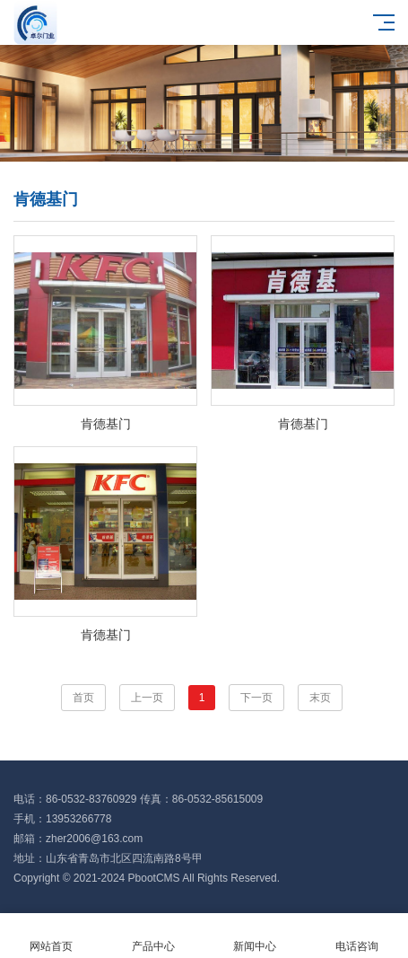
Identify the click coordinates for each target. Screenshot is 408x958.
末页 (320, 697)
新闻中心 (255, 936)
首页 (83, 697)
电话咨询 (357, 936)
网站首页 (51, 936)
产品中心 (153, 936)
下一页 (256, 697)
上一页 (147, 697)
